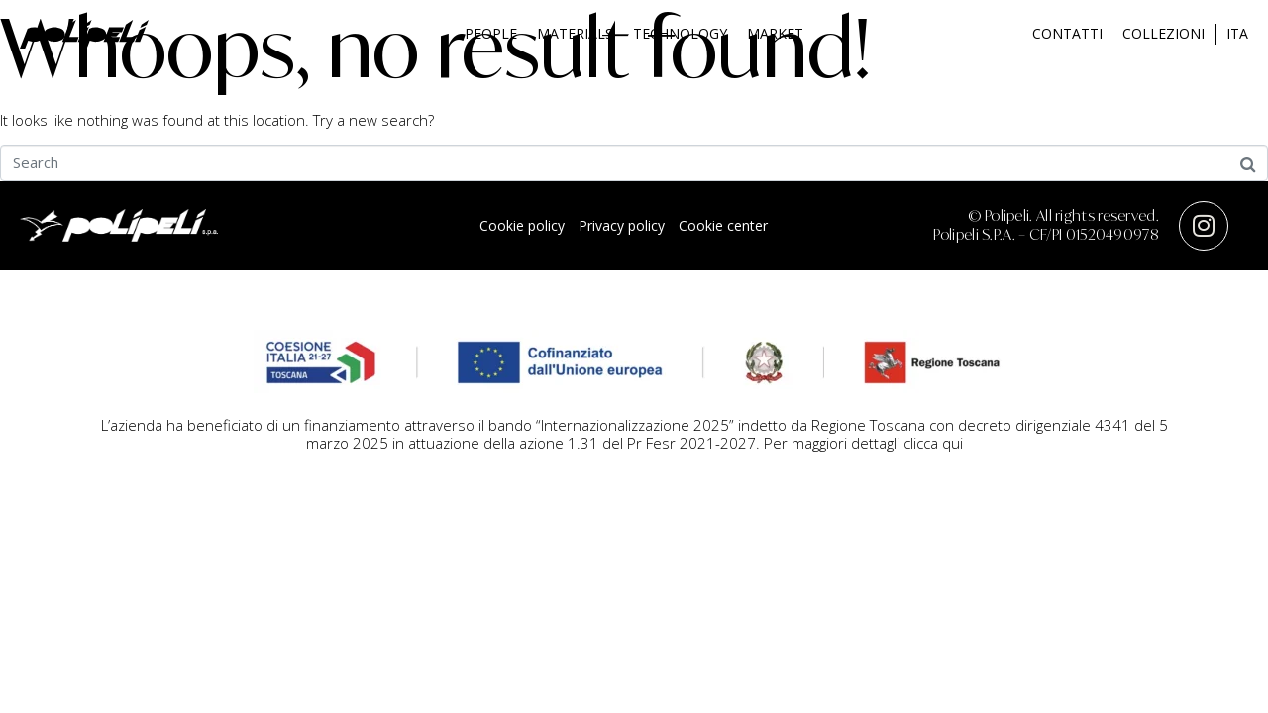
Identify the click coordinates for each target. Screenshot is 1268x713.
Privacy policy (622, 225)
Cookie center (723, 225)
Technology (680, 33)
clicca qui (933, 443)
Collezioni (1163, 33)
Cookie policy (522, 225)
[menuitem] (1237, 34)
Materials (575, 33)
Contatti (1067, 33)
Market (775, 33)
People (491, 33)
